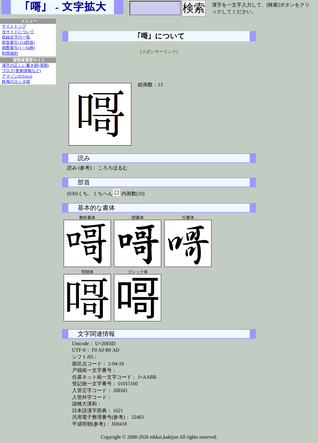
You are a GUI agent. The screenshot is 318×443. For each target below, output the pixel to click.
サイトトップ (14, 26)
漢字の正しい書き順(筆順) (25, 65)
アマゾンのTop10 (17, 76)
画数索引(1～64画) (18, 48)
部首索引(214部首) (18, 42)
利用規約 (10, 53)
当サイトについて (18, 32)
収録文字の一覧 (16, 37)
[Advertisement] (159, 64)
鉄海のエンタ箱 (16, 81)
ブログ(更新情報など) (21, 71)
